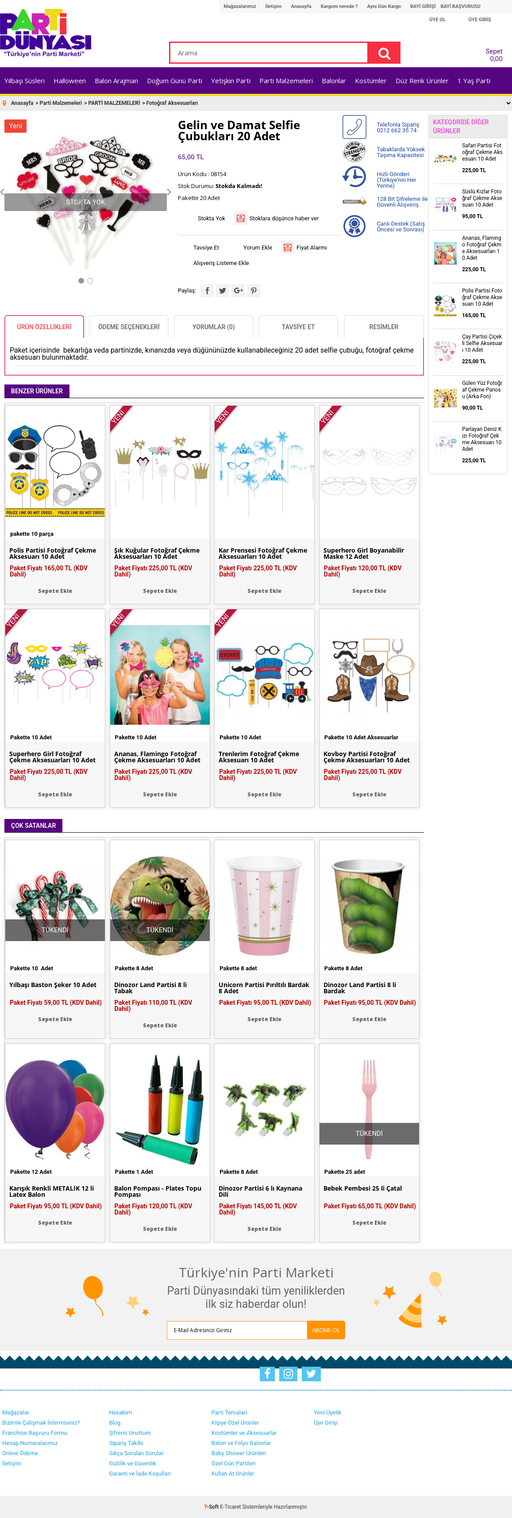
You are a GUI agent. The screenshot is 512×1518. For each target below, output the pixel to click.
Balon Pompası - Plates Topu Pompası (157, 1191)
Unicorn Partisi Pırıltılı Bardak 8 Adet (264, 988)
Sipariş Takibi (126, 1443)
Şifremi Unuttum (129, 1433)
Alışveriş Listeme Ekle (221, 263)
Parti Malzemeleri (286, 80)
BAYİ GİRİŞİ (422, 6)
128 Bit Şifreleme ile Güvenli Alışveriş (402, 202)
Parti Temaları (229, 1412)
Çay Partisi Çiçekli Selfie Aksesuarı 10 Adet (482, 343)
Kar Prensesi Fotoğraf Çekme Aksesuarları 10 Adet (263, 553)
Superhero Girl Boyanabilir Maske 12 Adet (363, 553)
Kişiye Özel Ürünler (235, 1422)
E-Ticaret (230, 1507)
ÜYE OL (437, 20)
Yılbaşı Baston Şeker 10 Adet (52, 985)
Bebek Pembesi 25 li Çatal (362, 1188)
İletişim (274, 6)
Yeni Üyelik (327, 1412)
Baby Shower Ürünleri (239, 1453)
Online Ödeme (20, 1453)
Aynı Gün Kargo (384, 6)
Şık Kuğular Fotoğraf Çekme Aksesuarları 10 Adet (157, 553)
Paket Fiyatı (49, 571)
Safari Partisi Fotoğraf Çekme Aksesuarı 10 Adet (482, 152)
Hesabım (120, 1412)
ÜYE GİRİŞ (480, 20)
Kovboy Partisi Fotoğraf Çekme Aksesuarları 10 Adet (366, 757)
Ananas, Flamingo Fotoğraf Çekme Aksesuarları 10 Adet (157, 757)
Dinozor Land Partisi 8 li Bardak (359, 988)
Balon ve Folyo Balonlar (241, 1443)
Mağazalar (15, 1412)
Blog (114, 1422)
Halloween (70, 80)
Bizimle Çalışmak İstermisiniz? (41, 1422)
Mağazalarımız (240, 6)
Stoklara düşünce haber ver (284, 218)
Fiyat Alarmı (311, 247)
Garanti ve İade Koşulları (140, 1473)
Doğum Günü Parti (174, 80)
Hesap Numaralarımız (30, 1443)
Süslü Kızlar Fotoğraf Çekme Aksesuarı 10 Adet (482, 198)
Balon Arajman (116, 80)
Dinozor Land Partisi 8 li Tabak (150, 988)
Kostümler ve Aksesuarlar (244, 1433)
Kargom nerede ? (339, 6)
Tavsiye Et (206, 247)
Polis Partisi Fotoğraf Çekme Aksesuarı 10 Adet (52, 553)
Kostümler (371, 80)
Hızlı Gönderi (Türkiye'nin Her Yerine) (396, 179)
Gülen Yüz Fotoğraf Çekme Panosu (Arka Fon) (482, 390)
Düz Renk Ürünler (422, 80)
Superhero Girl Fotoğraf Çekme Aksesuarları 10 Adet (52, 757)
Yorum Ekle (257, 247)
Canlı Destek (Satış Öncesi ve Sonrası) (401, 226)
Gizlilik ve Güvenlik (132, 1463)
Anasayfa (301, 6)
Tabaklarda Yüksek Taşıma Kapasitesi (401, 152)
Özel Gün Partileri (234, 1463)
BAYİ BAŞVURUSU (460, 6)
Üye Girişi (326, 1422)
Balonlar (334, 80)
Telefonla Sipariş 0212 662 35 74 (398, 127)
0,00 (496, 59)
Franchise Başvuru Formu (34, 1433)
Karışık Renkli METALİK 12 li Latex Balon (51, 1191)
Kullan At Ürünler (233, 1473)
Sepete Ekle (55, 591)
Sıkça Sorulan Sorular (136, 1453)
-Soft (212, 1507)
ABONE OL (326, 1330)
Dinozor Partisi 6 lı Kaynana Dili (260, 1191)
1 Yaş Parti (474, 80)
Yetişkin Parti (230, 80)
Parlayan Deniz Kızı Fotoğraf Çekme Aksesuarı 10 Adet (481, 439)
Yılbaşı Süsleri (24, 80)
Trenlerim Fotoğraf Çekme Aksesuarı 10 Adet (259, 757)
